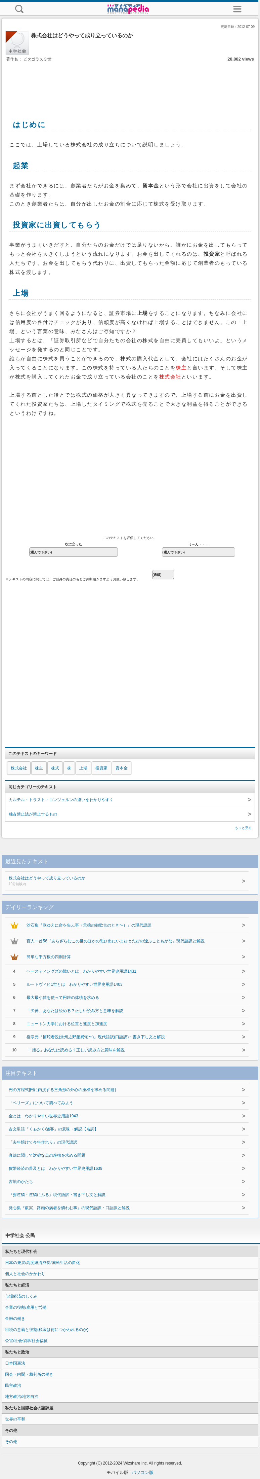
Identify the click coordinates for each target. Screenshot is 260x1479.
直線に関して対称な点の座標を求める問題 (47, 1155)
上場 (83, 768)
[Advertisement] (130, 83)
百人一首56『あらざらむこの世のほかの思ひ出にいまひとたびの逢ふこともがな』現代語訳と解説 (115, 941)
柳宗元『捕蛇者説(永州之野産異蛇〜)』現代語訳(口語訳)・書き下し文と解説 (96, 1037)
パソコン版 (143, 1472)
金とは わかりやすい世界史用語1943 (43, 1116)
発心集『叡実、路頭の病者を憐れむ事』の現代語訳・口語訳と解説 (69, 1207)
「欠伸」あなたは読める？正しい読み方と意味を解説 (75, 1010)
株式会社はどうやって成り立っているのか (114, 881)
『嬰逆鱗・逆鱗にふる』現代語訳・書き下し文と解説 (57, 1194)
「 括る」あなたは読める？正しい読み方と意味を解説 (75, 1050)
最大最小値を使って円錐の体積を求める (63, 997)
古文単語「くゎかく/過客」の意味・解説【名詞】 (53, 1129)
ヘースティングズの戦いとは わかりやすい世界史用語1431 (81, 971)
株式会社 (19, 768)
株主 (39, 768)
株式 (55, 768)
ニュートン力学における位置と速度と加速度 (67, 1023)
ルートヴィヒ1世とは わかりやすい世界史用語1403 (74, 984)
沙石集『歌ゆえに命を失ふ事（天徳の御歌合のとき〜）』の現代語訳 (89, 925)
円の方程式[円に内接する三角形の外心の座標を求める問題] (62, 1089)
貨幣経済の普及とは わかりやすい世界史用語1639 (55, 1168)
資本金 (122, 768)
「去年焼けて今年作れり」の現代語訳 (43, 1142)
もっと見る (243, 828)
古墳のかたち (21, 1181)
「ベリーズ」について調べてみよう (41, 1103)
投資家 (101, 768)
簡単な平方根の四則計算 (49, 956)
